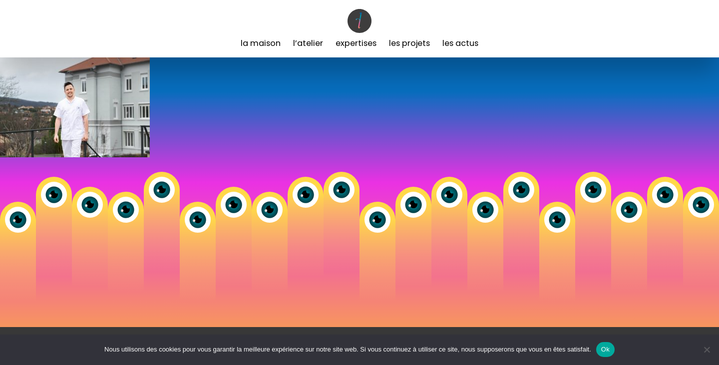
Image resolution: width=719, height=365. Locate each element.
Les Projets (409, 43)
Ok (605, 349)
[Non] (707, 350)
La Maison (261, 43)
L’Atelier (308, 43)
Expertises (356, 43)
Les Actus (460, 43)
